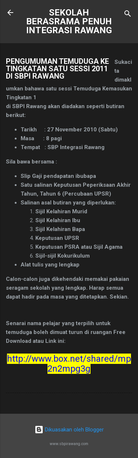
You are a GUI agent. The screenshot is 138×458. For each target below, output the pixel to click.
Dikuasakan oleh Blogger (69, 429)
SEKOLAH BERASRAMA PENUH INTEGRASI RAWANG (69, 21)
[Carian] (127, 15)
